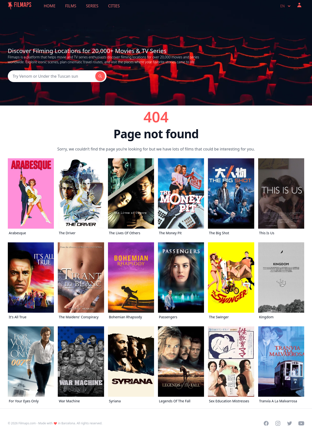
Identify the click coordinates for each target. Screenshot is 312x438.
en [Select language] (286, 6)
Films (70, 6)
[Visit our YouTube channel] (301, 423)
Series (92, 6)
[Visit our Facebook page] (266, 423)
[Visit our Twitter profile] (289, 423)
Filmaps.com (27, 423)
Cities (114, 6)
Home (50, 6)
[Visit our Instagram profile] (278, 423)
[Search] (51, 76)
